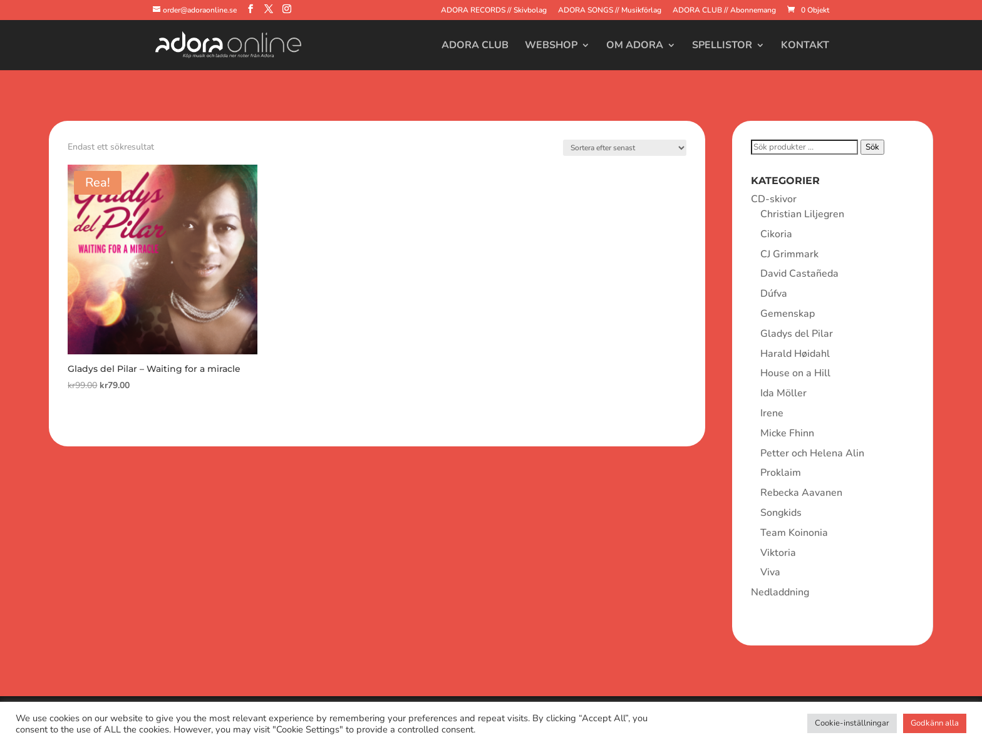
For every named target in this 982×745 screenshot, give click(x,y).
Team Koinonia (794, 533)
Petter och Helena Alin (812, 453)
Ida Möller (783, 393)
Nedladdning (780, 592)
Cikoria (776, 234)
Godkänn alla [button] (935, 723)
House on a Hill (795, 373)
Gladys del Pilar (796, 334)
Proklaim (780, 473)
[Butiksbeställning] (624, 148)
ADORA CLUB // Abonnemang (724, 10)
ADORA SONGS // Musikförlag (609, 10)
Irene (771, 413)
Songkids (781, 513)
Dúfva (773, 294)
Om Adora (634, 46)
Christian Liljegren (802, 214)
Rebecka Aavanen (801, 493)
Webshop (551, 46)
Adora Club (475, 46)
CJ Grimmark (789, 254)
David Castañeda (799, 273)
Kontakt (805, 46)
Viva (770, 572)
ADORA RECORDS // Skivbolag (494, 10)
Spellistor (722, 46)
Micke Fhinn (787, 433)
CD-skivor (774, 199)
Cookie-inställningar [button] (852, 723)
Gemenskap (787, 314)
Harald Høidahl (795, 354)
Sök (872, 147)
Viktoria (778, 553)
